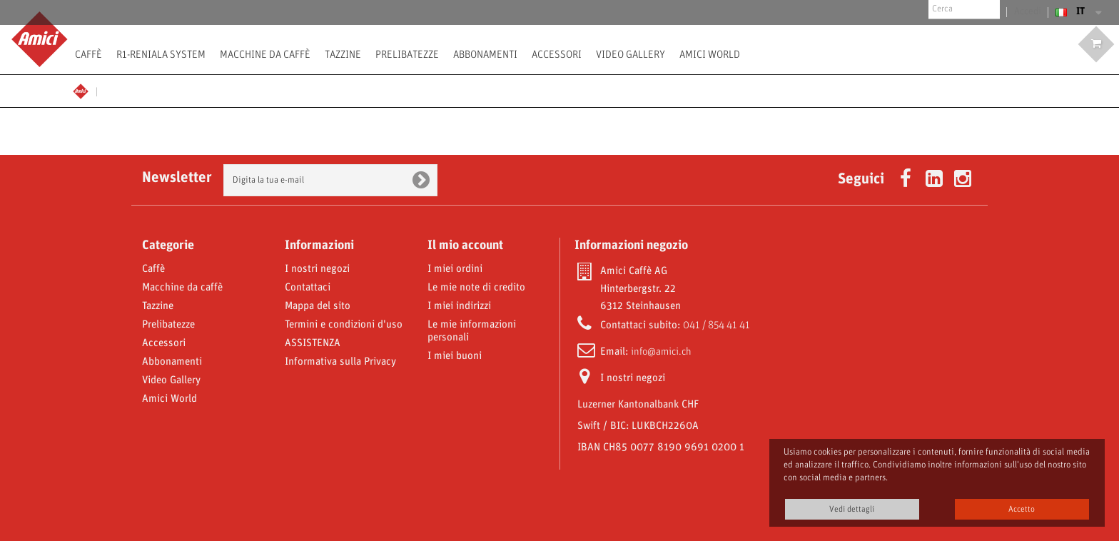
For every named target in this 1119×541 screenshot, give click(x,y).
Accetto (1021, 509)
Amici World (709, 54)
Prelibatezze (407, 54)
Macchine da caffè (265, 54)
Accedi (1028, 12)
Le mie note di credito (476, 288)
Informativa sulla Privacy (340, 362)
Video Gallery (630, 54)
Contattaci (307, 288)
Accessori (557, 54)
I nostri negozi (317, 269)
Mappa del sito (317, 306)
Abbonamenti (485, 54)
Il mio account (465, 245)
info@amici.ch (661, 352)
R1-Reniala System (161, 54)
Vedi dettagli (851, 509)
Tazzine (343, 54)
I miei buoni (454, 356)
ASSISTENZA (312, 343)
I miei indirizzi (459, 306)
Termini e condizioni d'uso (343, 325)
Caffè (88, 54)
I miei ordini (454, 269)
